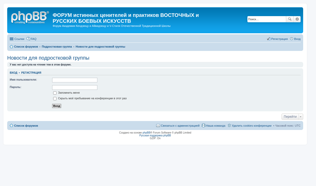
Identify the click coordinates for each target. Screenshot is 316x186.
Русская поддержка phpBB (155, 135)
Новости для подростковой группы (48, 58)
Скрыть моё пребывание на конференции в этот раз (90, 98)
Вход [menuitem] (297, 38)
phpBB (146, 132)
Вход (13, 72)
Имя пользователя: (23, 79)
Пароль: (15, 87)
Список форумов (26, 125)
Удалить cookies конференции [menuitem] (252, 125)
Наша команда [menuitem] (215, 125)
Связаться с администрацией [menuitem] (180, 125)
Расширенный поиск (297, 19)
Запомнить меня (66, 92)
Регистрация (31, 72)
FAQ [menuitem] (33, 38)
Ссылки (19, 38)
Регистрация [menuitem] (279, 38)
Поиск (290, 19)
